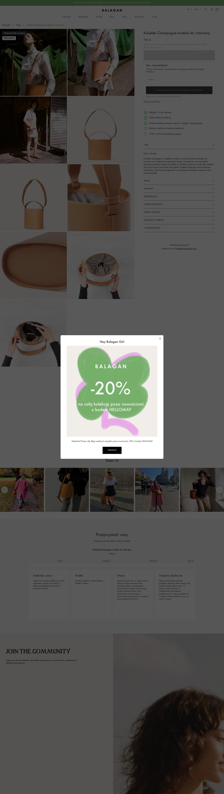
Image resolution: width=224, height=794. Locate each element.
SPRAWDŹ (112, 450)
